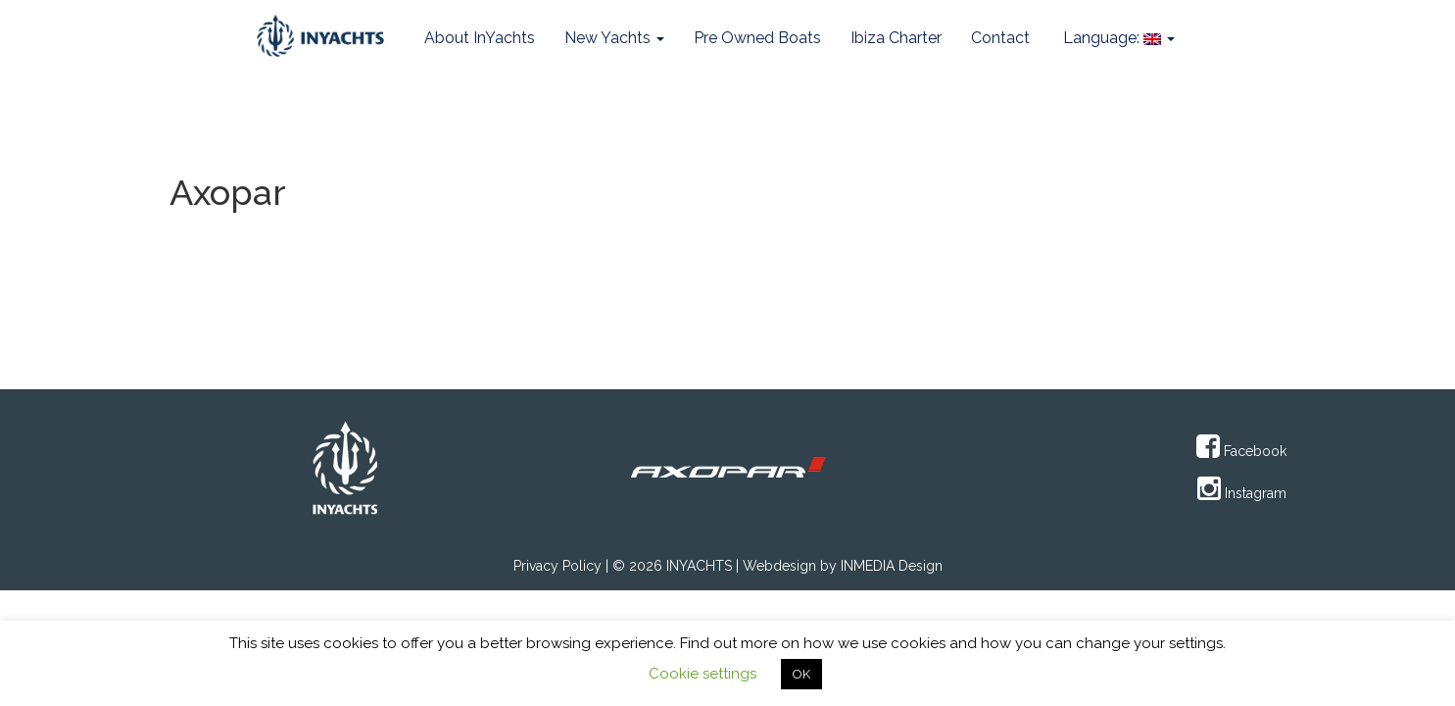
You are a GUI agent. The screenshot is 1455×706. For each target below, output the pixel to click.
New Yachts (614, 37)
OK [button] (801, 674)
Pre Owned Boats (757, 37)
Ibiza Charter (896, 37)
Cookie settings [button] (702, 673)
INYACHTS (699, 566)
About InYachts (479, 37)
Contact (1000, 37)
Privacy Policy (557, 566)
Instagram (1241, 493)
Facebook (1241, 451)
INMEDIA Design (892, 566)
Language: (1117, 37)
